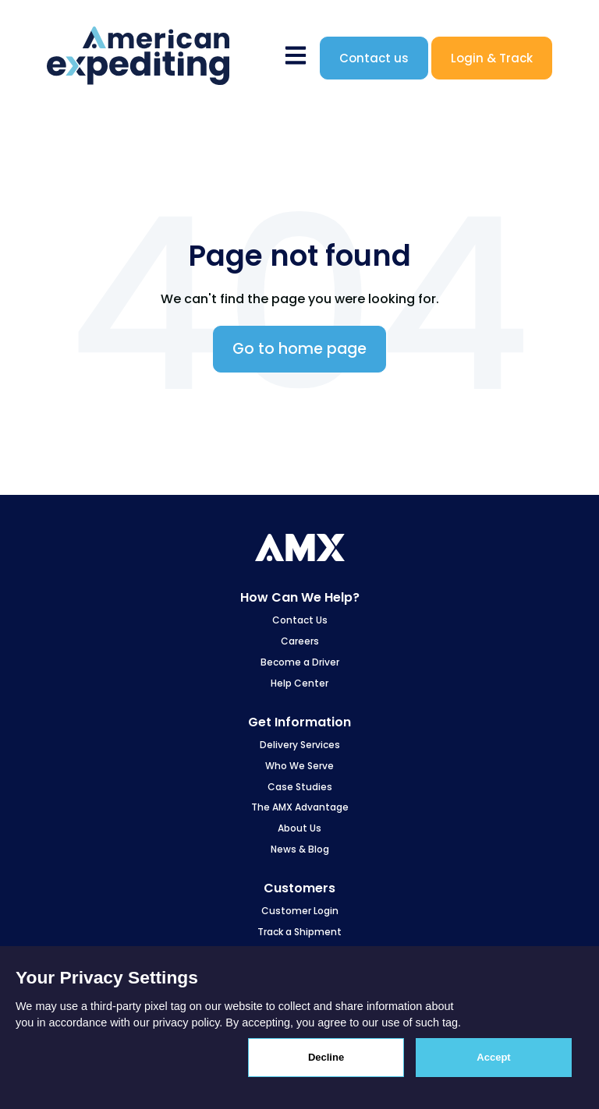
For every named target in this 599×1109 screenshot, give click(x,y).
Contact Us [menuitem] (300, 620)
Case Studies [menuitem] (300, 786)
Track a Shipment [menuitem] (299, 931)
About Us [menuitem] (299, 828)
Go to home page (299, 348)
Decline (326, 1057)
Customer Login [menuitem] (299, 910)
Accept (493, 1057)
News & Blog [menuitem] (300, 849)
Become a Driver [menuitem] (300, 662)
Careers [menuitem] (300, 641)
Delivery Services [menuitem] (300, 744)
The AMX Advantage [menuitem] (300, 807)
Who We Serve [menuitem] (299, 765)
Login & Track (492, 58)
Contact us (374, 58)
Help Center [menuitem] (299, 683)
